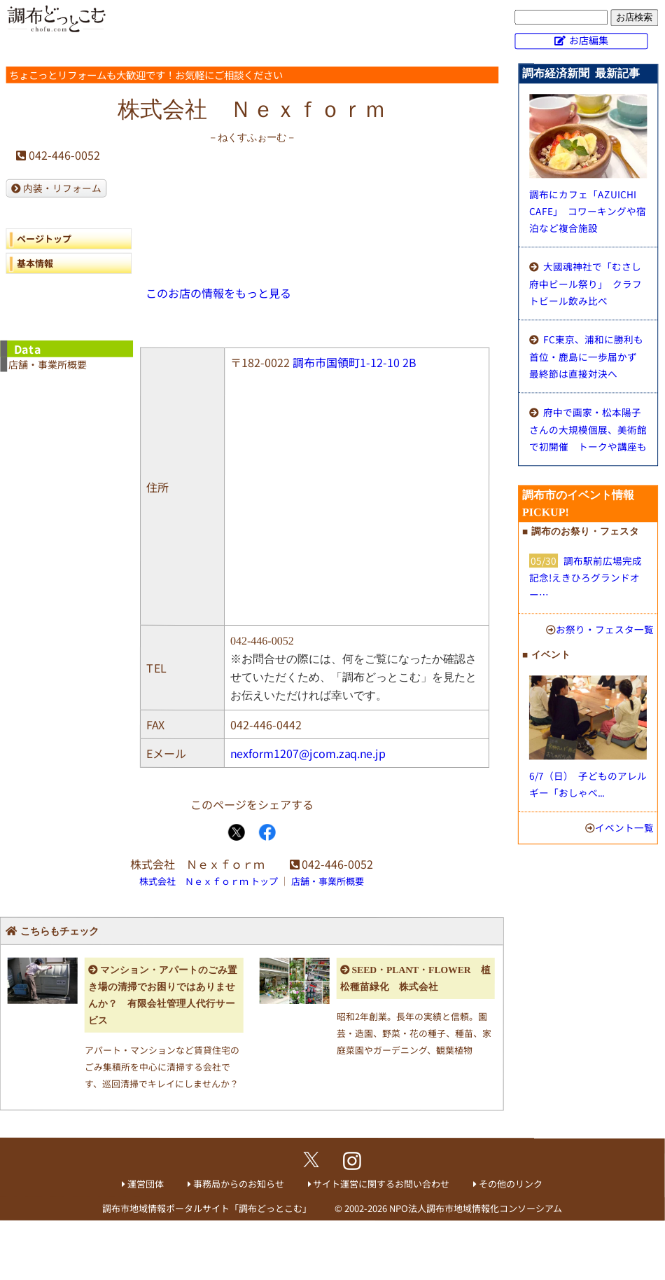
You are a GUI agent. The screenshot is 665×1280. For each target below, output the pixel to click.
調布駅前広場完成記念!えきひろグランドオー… (585, 577)
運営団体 (145, 1183)
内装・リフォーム (62, 188)
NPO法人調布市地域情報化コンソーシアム (475, 1208)
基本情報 (35, 263)
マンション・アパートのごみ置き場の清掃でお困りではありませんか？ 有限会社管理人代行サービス (162, 995)
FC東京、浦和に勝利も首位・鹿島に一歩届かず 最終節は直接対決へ (588, 356)
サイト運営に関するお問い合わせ (381, 1183)
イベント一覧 (624, 827)
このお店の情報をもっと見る (218, 292)
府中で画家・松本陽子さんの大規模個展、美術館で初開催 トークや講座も (588, 429)
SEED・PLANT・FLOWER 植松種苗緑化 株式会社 (415, 978)
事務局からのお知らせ (238, 1183)
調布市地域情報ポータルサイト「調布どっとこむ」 (207, 1207)
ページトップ (44, 238)
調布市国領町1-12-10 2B (354, 362)
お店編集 (588, 40)
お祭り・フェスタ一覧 (605, 629)
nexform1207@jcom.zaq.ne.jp (308, 753)
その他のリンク (510, 1183)
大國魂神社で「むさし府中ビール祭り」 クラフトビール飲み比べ (585, 283)
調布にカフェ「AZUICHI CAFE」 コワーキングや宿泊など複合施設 (587, 211)
